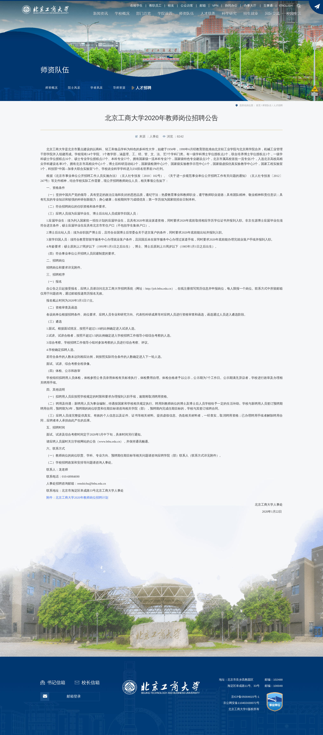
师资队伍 (186, 14)
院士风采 (76, 88)
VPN (215, 5)
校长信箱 (91, 682)
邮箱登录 (61, 696)
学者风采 (100, 88)
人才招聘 (150, 88)
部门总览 (143, 14)
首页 (258, 105)
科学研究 (229, 14)
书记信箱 (56, 682)
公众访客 (187, 5)
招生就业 (250, 14)
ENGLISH (286, 5)
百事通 (268, 5)
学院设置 (165, 14)
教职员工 (155, 5)
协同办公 (231, 5)
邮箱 (203, 5)
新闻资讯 (100, 14)
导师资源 (124, 88)
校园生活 (293, 14)
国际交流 (272, 14)
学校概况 (122, 14)
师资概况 (51, 88)
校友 (171, 5)
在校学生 (136, 5)
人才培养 (207, 14)
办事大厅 (250, 5)
